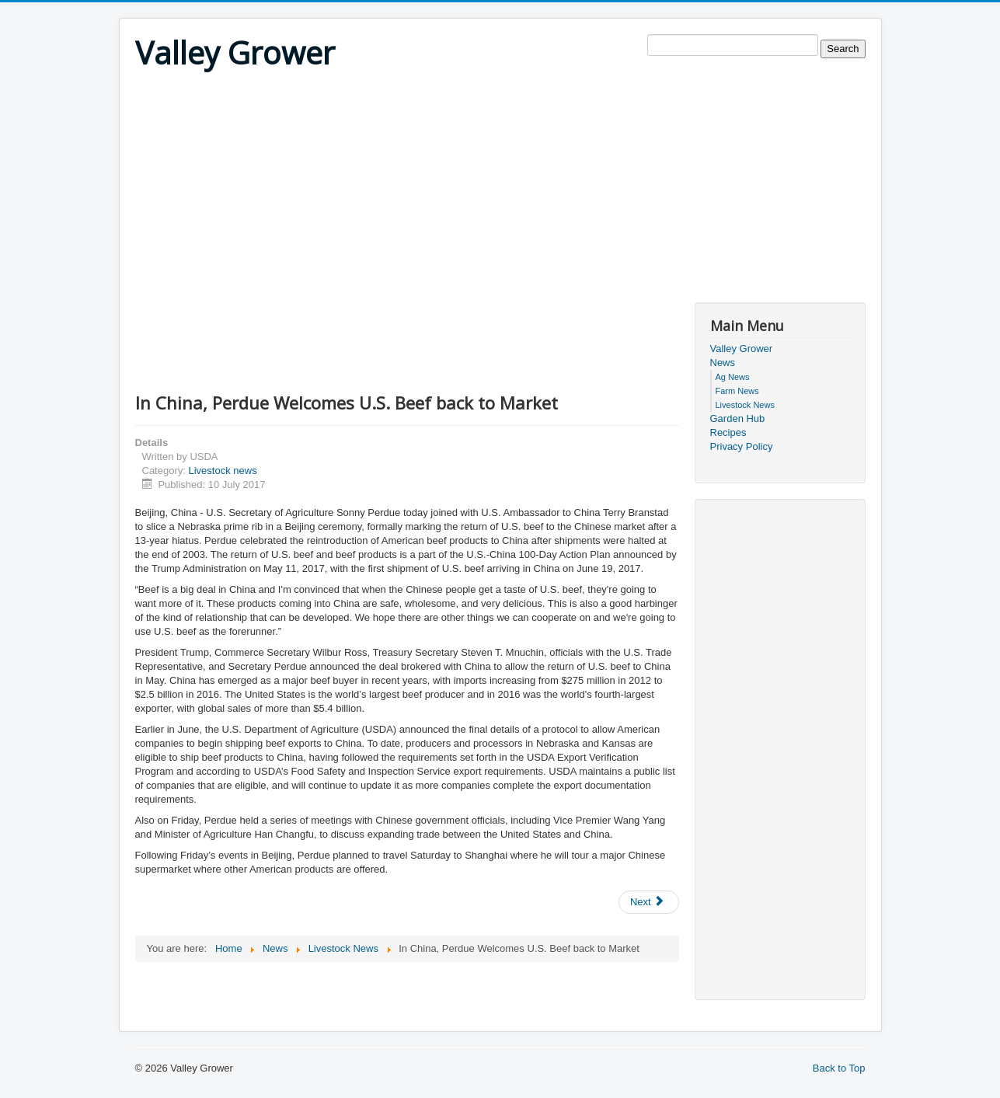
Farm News (737, 391)
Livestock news (222, 470)
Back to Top (839, 1068)
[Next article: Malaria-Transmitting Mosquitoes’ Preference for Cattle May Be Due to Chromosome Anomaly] (648, 902)
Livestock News (745, 405)
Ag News (733, 377)
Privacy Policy (741, 446)
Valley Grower (741, 348)
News (723, 362)
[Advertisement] (500, 193)
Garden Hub (737, 418)
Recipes (728, 432)
